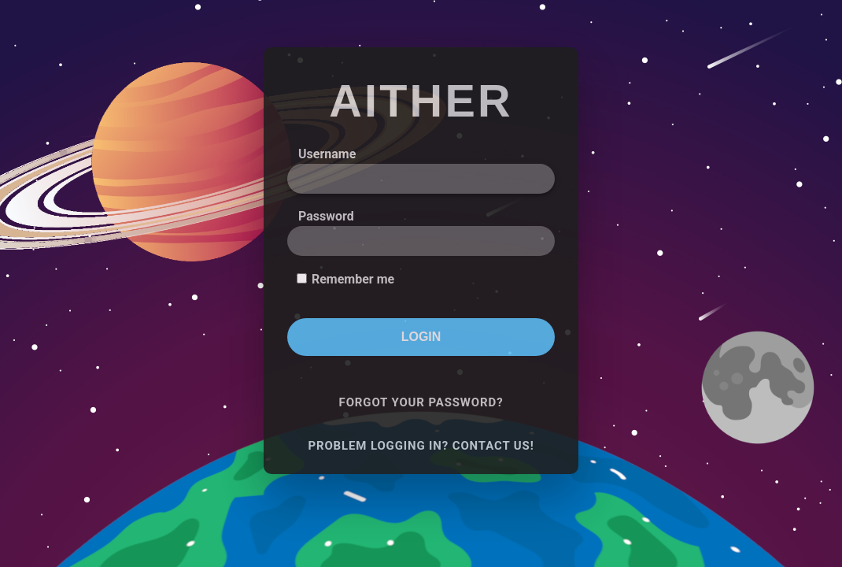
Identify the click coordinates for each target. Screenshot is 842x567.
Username (327, 153)
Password (326, 216)
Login (421, 336)
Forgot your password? (421, 402)
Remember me (353, 279)
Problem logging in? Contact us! (421, 446)
